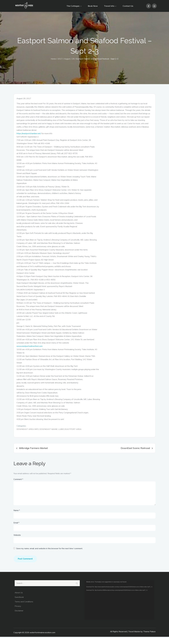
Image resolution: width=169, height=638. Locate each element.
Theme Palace (149, 632)
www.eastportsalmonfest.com (29, 347)
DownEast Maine (48, 430)
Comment (18, 480)
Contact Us (128, 6)
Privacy (18, 607)
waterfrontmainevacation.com (42, 633)
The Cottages (74, 6)
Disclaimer (19, 612)
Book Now (93, 6)
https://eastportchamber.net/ (29, 134)
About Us (19, 594)
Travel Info (110, 6)
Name (16, 511)
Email (16, 524)
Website (17, 536)
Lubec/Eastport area (69, 430)
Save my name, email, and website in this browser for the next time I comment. (49, 550)
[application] (119, 601)
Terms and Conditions (24, 603)
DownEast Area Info (28, 430)
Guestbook (19, 598)
